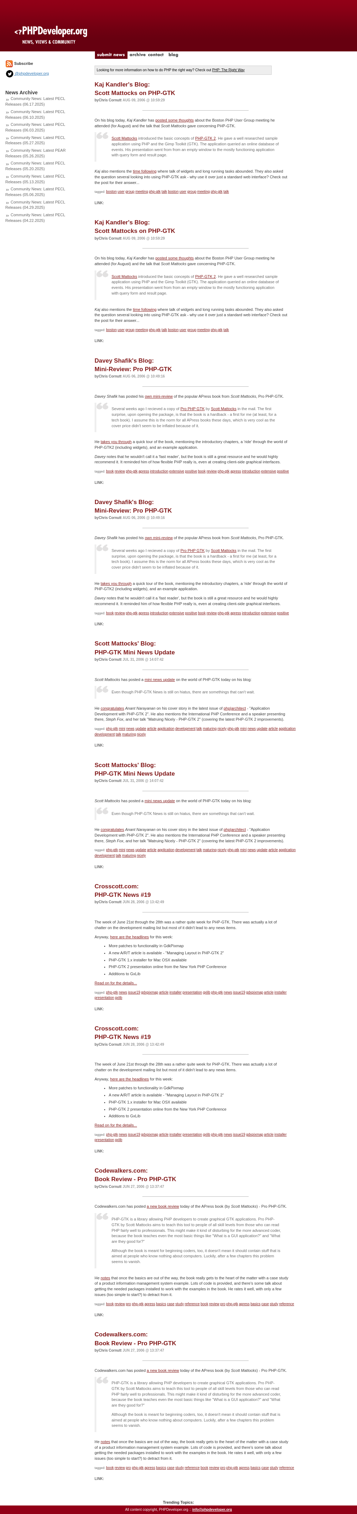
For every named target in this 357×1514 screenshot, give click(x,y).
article (152, 729)
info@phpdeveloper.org (212, 1510)
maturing (210, 729)
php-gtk (154, 192)
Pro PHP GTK (192, 409)
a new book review (163, 1206)
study (179, 1304)
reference (192, 1304)
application (165, 729)
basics (161, 1304)
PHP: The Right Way (228, 70)
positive (191, 471)
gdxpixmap (149, 992)
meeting (141, 192)
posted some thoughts (174, 120)
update (140, 729)
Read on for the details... (116, 983)
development (185, 729)
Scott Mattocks (124, 138)
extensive (176, 471)
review (120, 471)
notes (105, 1278)
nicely (222, 729)
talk (164, 192)
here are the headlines (129, 937)
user (121, 192)
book (110, 471)
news (130, 729)
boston (111, 192)
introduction (159, 471)
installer (175, 992)
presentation (192, 992)
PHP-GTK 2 (205, 138)
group (130, 192)
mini (122, 729)
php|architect (234, 708)
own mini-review (159, 396)
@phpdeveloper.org (27, 73)
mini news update (159, 679)
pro (128, 1304)
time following (145, 171)
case (170, 1304)
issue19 (134, 992)
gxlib (206, 992)
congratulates (112, 708)
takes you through (116, 442)
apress (143, 471)
